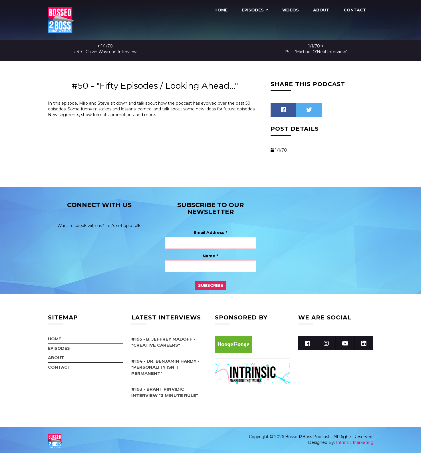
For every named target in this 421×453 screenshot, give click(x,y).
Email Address (210, 230)
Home (220, 10)
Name (210, 253)
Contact (355, 10)
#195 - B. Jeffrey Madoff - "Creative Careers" (163, 339)
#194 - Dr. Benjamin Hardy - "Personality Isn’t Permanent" (165, 365)
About (321, 10)
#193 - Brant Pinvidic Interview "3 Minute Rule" (164, 390)
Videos (290, 10)
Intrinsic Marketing (354, 440)
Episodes (253, 10)
